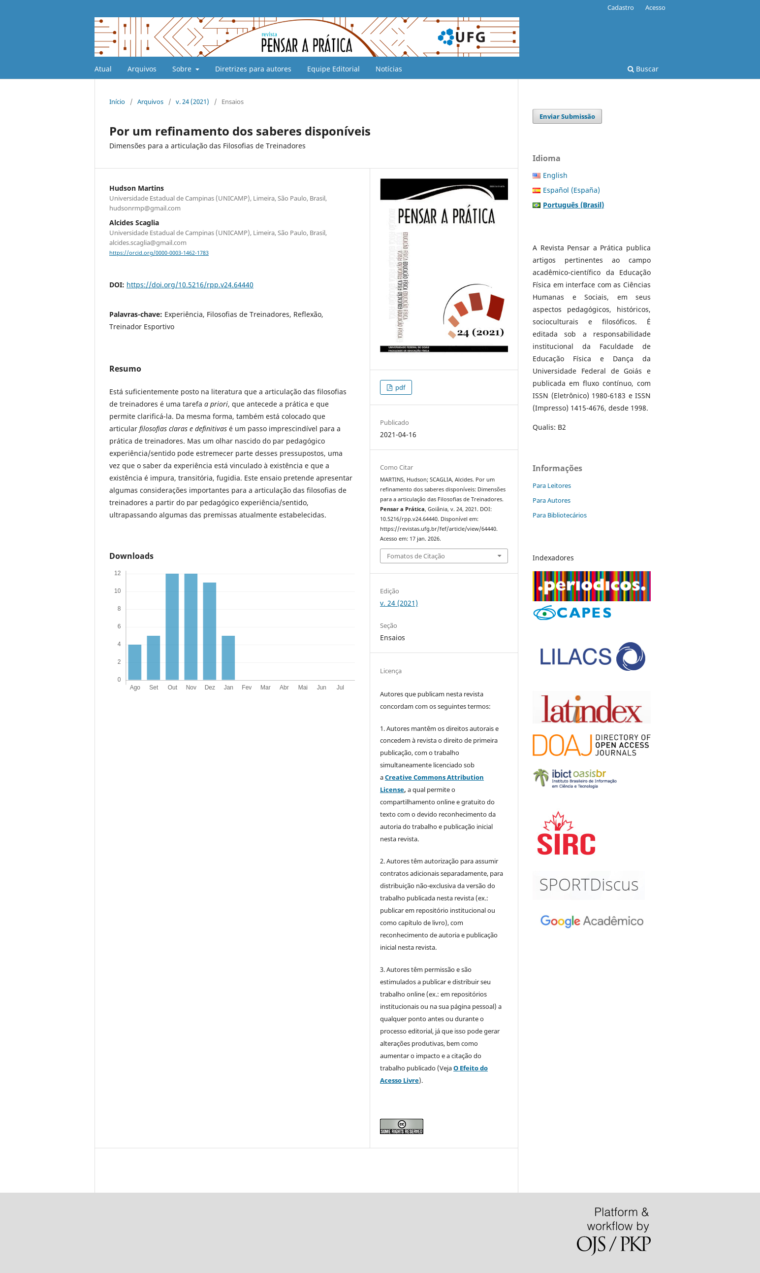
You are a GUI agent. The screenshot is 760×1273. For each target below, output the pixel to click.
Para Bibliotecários (560, 515)
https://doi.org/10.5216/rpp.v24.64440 (190, 284)
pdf (399, 387)
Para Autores (551, 500)
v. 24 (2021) (192, 101)
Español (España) (571, 190)
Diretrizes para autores (253, 68)
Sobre (182, 68)
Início (117, 101)
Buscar (643, 68)
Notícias (389, 68)
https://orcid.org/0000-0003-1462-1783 (159, 252)
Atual (103, 68)
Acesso (655, 7)
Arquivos (142, 68)
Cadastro (620, 7)
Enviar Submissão (567, 116)
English (555, 175)
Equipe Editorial (333, 68)
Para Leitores (552, 485)
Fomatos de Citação (416, 555)
